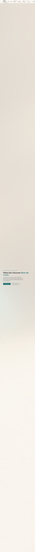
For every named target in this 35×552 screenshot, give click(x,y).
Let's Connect (29, 1)
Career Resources (19, 1)
